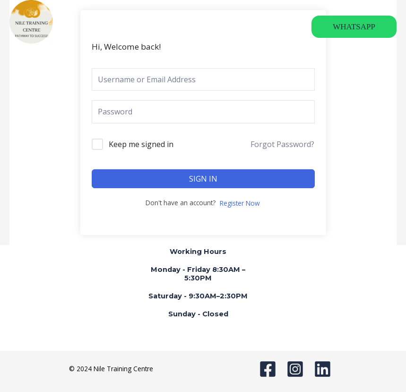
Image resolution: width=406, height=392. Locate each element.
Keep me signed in (141, 144)
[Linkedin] (322, 369)
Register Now (240, 203)
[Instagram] (295, 369)
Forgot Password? (282, 144)
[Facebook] (267, 369)
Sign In (203, 179)
